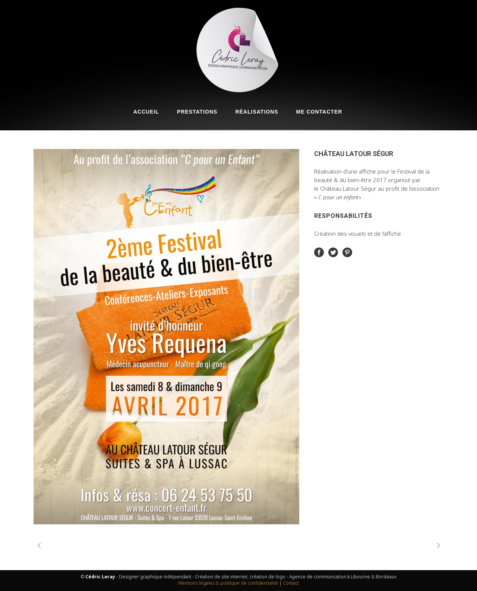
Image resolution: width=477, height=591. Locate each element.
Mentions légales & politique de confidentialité (228, 583)
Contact (291, 583)
